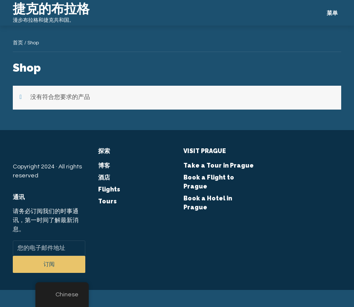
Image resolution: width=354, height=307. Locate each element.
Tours (107, 201)
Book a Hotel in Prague (207, 203)
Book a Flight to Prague (208, 182)
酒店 (104, 177)
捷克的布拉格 (51, 8)
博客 (104, 165)
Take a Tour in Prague (218, 165)
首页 (18, 43)
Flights (109, 189)
